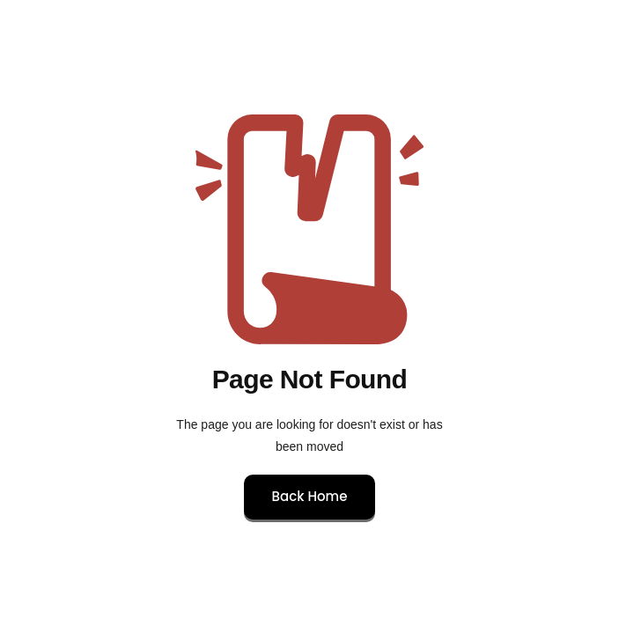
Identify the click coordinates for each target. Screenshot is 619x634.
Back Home (310, 496)
